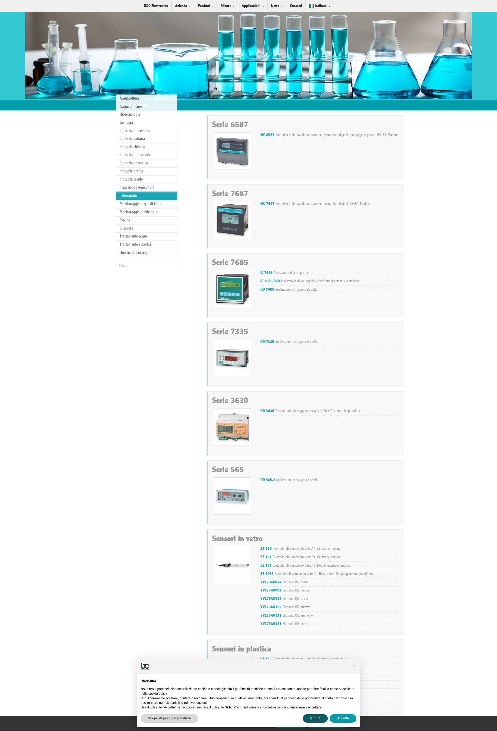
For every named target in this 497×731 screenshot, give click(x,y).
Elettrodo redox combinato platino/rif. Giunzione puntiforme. (414, 692)
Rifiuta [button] (315, 718)
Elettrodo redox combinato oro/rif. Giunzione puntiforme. (412, 684)
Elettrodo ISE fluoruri (393, 590)
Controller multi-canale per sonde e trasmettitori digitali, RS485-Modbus (424, 204)
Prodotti (204, 6)
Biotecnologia (130, 16)
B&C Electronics (156, 6)
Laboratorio (128, 97)
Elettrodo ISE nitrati (393, 624)
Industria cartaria (132, 40)
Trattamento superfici (135, 146)
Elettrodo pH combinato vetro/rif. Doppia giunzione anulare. (414, 566)
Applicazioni (251, 6)
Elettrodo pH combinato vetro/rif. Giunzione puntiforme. (411, 659)
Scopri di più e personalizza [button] (169, 718)
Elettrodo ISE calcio (393, 599)
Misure (226, 6)
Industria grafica (132, 72)
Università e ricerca (134, 154)
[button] (354, 666)
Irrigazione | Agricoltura (137, 88)
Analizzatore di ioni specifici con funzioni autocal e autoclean (418, 281)
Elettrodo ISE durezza (394, 607)
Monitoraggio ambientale (138, 113)
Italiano (318, 6)
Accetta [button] (343, 718)
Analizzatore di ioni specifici (393, 273)
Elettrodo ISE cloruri (393, 582)
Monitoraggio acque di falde (140, 105)
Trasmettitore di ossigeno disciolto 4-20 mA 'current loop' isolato (419, 411)
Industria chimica (132, 48)
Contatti (296, 6)
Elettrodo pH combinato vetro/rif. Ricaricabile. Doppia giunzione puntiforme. (426, 574)
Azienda (181, 6)
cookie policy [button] (157, 693)
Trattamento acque (134, 138)
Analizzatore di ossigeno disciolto (397, 290)
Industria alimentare (134, 32)
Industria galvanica (134, 64)
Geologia (126, 24)
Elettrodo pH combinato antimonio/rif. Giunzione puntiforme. (416, 676)
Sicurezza (126, 129)
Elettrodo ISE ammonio (395, 616)
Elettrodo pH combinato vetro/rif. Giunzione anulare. (409, 549)
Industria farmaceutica (136, 56)
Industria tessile (131, 80)
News (275, 6)
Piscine (125, 121)
